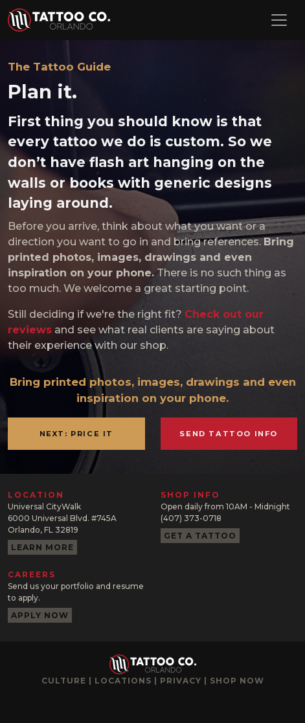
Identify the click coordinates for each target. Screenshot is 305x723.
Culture (63, 680)
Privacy (180, 680)
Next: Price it (76, 433)
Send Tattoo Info (228, 433)
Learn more (42, 547)
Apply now (40, 615)
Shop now (237, 680)
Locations (123, 680)
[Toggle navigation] (279, 20)
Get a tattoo (200, 535)
